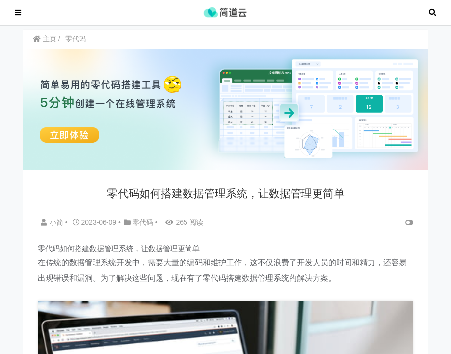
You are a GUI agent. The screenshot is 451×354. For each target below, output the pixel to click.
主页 (44, 44)
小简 (53, 227)
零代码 (75, 44)
